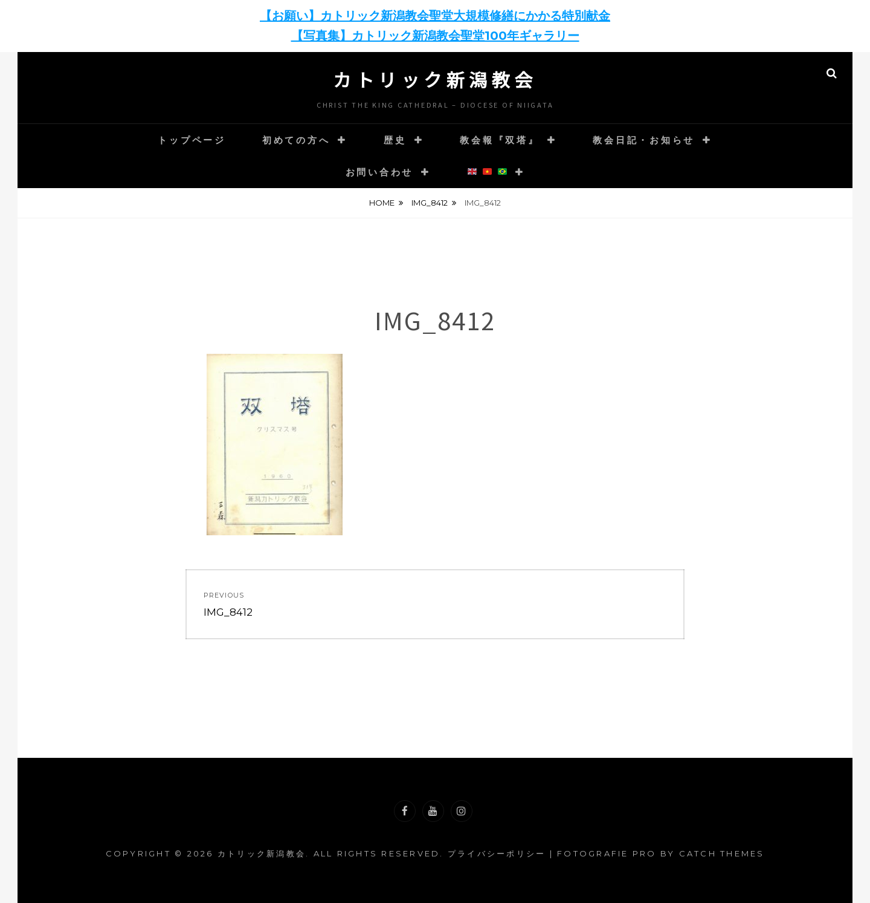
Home (382, 202)
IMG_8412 (429, 202)
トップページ (192, 140)
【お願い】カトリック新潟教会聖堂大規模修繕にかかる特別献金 (435, 15)
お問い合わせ (380, 172)
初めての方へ (296, 140)
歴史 (395, 140)
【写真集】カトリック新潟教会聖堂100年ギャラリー (435, 35)
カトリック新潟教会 (435, 79)
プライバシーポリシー (497, 853)
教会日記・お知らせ (644, 140)
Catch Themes (722, 853)
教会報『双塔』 (499, 140)
